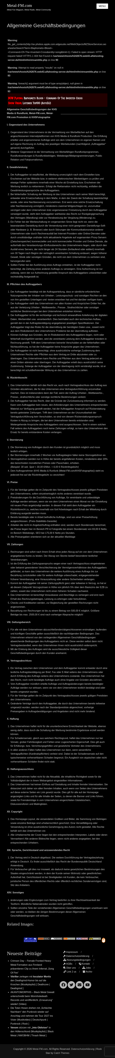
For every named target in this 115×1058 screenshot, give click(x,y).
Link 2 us (69, 971)
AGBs (67, 964)
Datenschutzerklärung (76, 956)
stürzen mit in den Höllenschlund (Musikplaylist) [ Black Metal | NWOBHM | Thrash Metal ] (32, 1031)
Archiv (87, 971)
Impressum (70, 952)
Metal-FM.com (19, 5)
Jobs (86, 968)
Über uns (69, 968)
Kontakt (84, 964)
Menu (102, 6)
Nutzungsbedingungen (76, 960)
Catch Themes (61, 1053)
